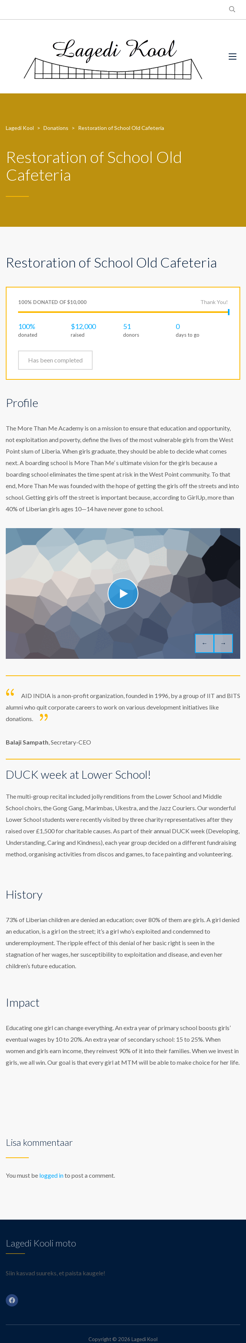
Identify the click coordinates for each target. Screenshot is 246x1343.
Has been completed (55, 360)
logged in (51, 1175)
